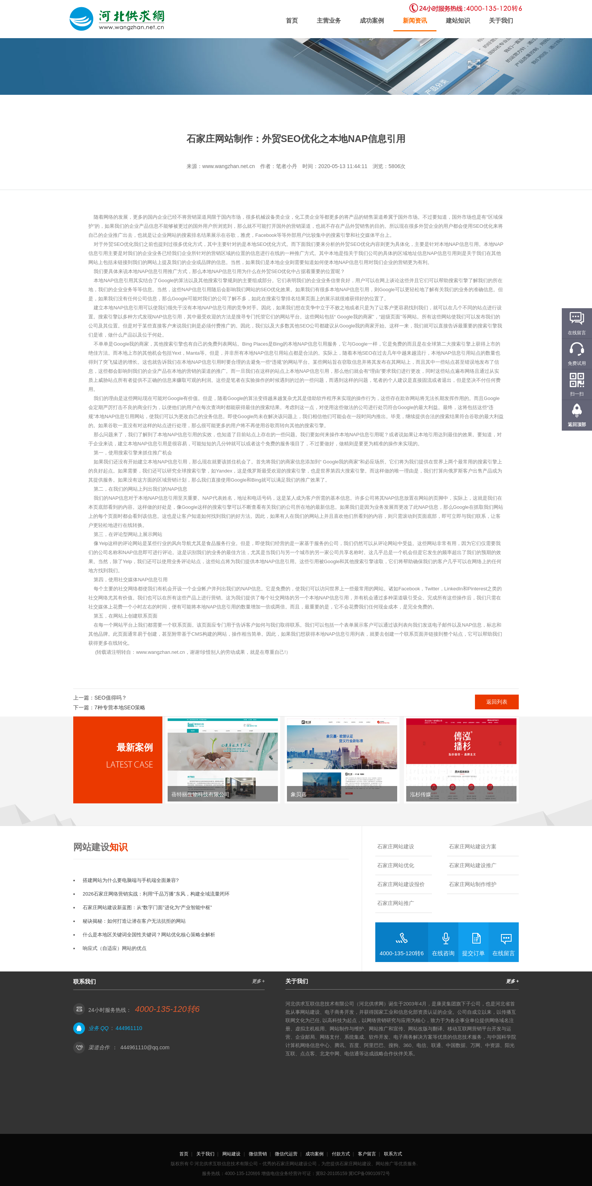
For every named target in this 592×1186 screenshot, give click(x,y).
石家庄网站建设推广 (472, 865)
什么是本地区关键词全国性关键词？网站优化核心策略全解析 (149, 934)
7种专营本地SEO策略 (119, 707)
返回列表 (496, 702)
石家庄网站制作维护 (472, 884)
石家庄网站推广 (395, 903)
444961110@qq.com (145, 1047)
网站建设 (231, 1154)
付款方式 (341, 1154)
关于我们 (501, 20)
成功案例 (372, 20)
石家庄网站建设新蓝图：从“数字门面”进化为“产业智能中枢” (147, 907)
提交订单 (473, 953)
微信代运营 (286, 1154)
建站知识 (458, 20)
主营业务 (329, 20)
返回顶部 (577, 424)
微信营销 (258, 1154)
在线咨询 (443, 953)
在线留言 (503, 953)
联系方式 (393, 1154)
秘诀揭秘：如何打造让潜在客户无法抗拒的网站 (134, 921)
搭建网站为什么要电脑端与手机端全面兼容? (131, 880)
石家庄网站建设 (395, 846)
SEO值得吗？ (110, 698)
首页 (292, 20)
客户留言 (367, 1154)
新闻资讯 (415, 20)
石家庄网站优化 (395, 865)
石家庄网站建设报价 (401, 884)
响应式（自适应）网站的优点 (114, 948)
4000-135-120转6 (402, 953)
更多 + (258, 981)
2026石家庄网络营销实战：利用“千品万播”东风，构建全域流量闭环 (156, 894)
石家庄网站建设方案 (472, 846)
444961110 (129, 1028)
